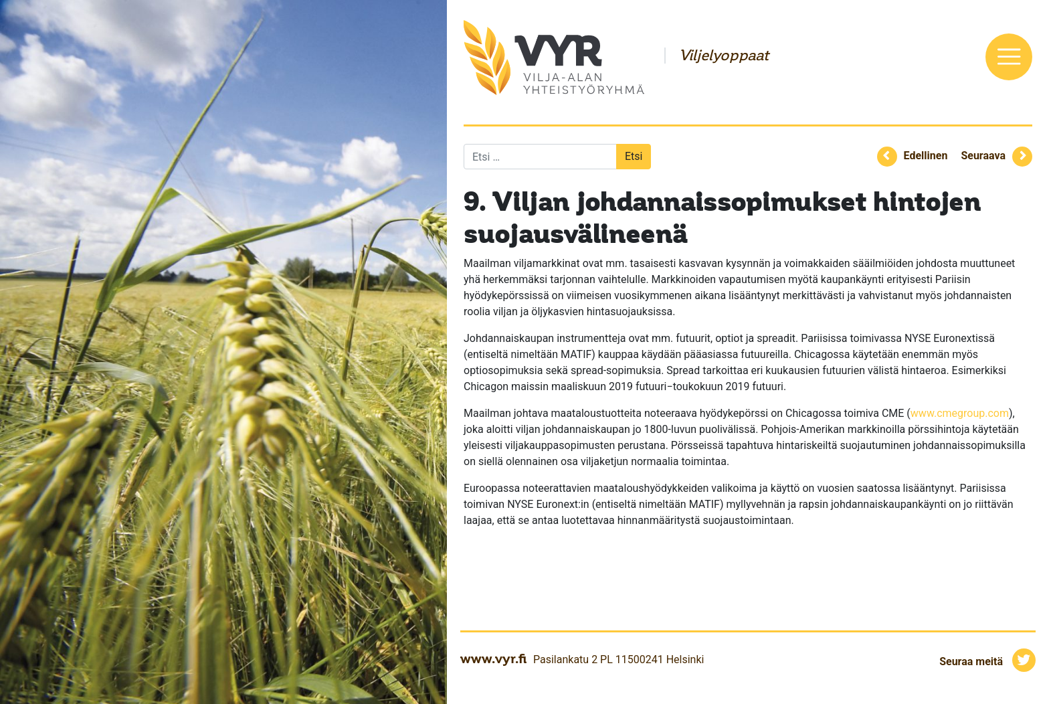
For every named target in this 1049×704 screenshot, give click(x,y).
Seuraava (983, 155)
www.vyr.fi (493, 658)
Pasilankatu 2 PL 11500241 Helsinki (618, 659)
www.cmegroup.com (960, 413)
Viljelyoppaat (724, 56)
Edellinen (926, 155)
